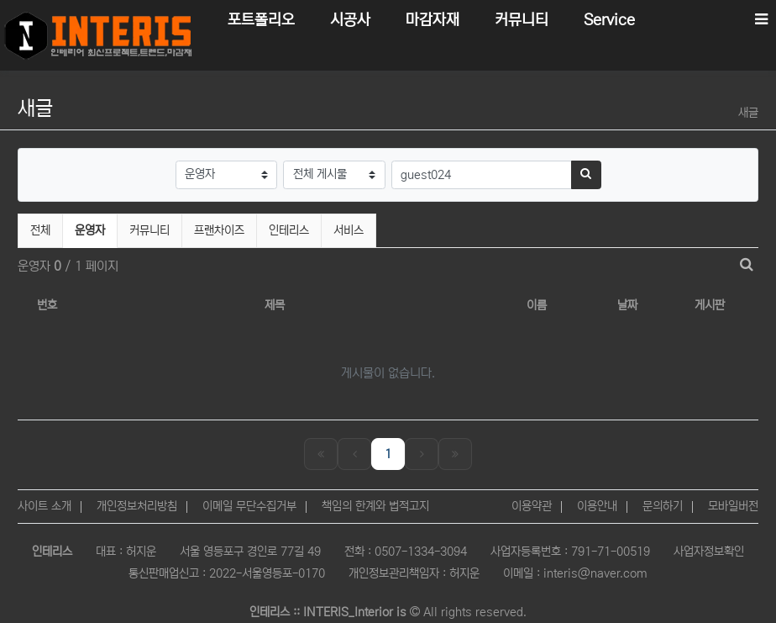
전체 (40, 230)
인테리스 (289, 230)
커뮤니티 (149, 230)
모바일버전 (733, 506)
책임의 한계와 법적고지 (375, 506)
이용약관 (531, 506)
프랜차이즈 (219, 230)
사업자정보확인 (709, 551)
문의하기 (662, 506)
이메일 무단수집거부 (249, 506)
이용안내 (597, 506)
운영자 (96, 228)
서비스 (348, 230)
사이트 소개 (44, 506)
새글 (748, 112)
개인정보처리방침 (137, 506)
